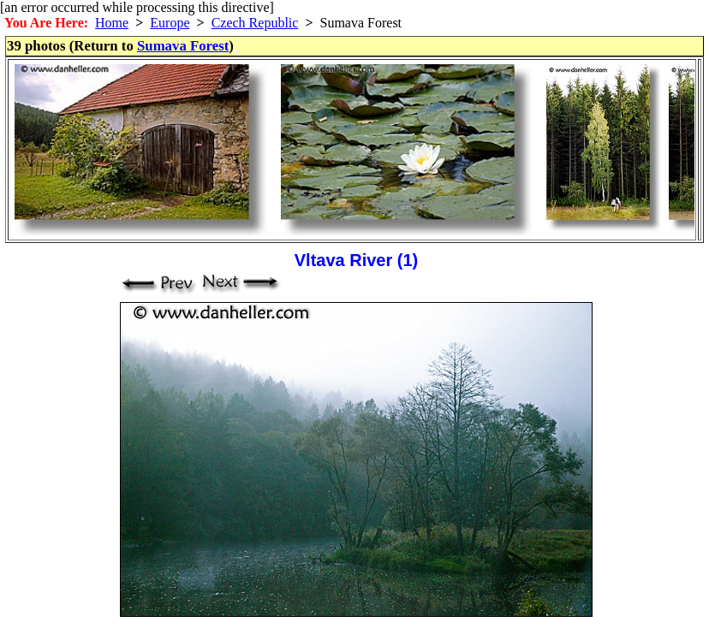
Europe (169, 22)
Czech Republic (255, 22)
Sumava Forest (183, 46)
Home (111, 22)
